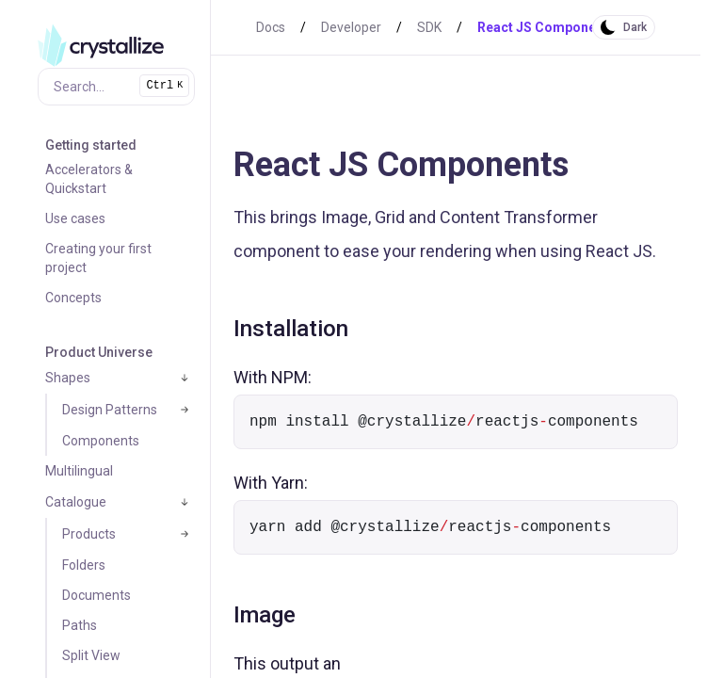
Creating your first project (98, 258)
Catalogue (75, 501)
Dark (635, 27)
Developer (351, 27)
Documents (96, 595)
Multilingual (79, 470)
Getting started (91, 145)
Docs (270, 27)
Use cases (75, 218)
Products (89, 533)
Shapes (67, 377)
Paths (79, 625)
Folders (83, 565)
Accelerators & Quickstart (89, 179)
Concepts (73, 297)
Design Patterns (109, 409)
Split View (91, 655)
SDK (429, 27)
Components (100, 440)
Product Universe (99, 352)
